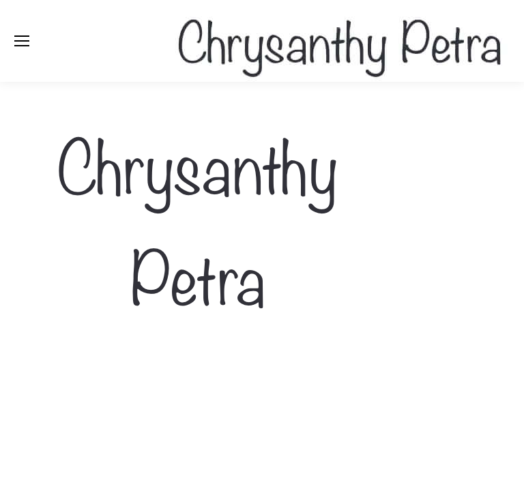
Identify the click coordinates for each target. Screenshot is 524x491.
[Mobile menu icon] (22, 41)
